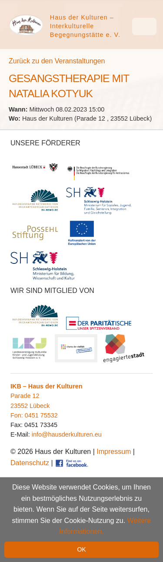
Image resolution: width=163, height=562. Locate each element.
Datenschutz (29, 463)
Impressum (113, 451)
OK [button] (81, 549)
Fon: (17, 415)
